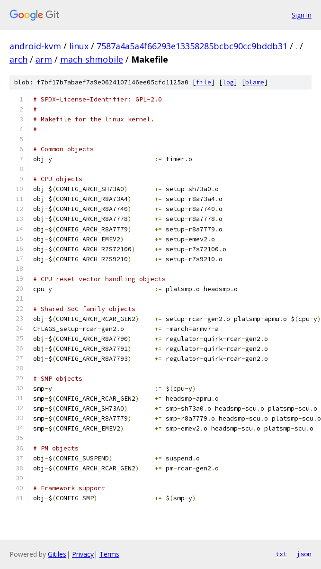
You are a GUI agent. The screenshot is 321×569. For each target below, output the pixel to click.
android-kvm (35, 46)
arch (18, 59)
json (304, 554)
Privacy (83, 554)
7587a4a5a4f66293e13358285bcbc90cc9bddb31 (192, 46)
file (203, 82)
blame (254, 82)
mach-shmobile (91, 59)
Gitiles (57, 554)
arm (44, 59)
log (228, 82)
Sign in (302, 14)
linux (79, 46)
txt (281, 554)
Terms (109, 554)
